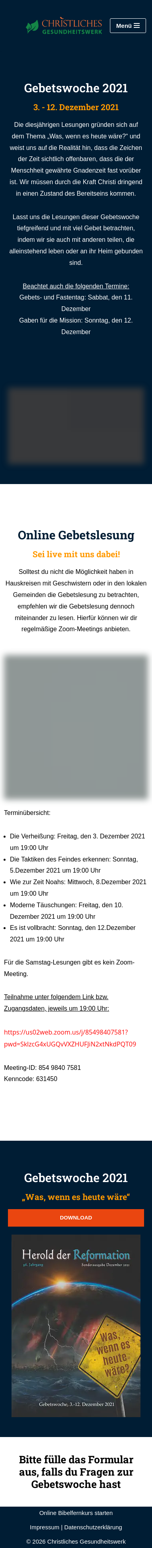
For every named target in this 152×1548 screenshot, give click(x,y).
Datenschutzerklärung (93, 1527)
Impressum (44, 1527)
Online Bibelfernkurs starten (76, 1512)
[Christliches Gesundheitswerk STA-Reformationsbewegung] (54, 25)
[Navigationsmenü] (128, 25)
